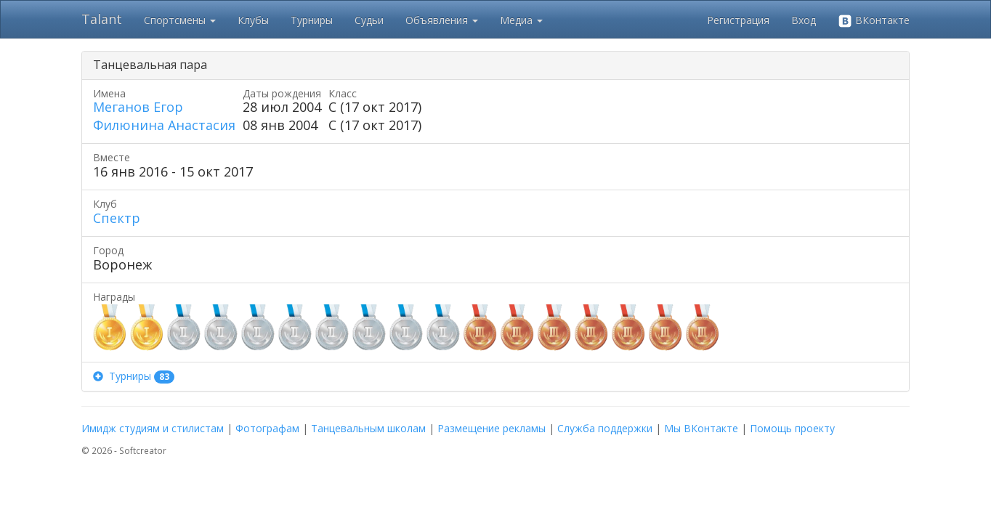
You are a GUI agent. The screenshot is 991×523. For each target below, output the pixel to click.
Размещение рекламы (491, 428)
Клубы (253, 20)
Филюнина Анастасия (164, 125)
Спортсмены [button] (180, 20)
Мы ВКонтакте (701, 428)
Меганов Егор (138, 106)
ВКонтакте (874, 20)
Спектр (116, 218)
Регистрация (738, 20)
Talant (101, 19)
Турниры (312, 20)
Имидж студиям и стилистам (152, 428)
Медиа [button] (521, 20)
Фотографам (267, 428)
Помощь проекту (792, 428)
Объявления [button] (441, 20)
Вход (803, 20)
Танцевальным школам (368, 428)
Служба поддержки (604, 428)
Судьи (369, 20)
